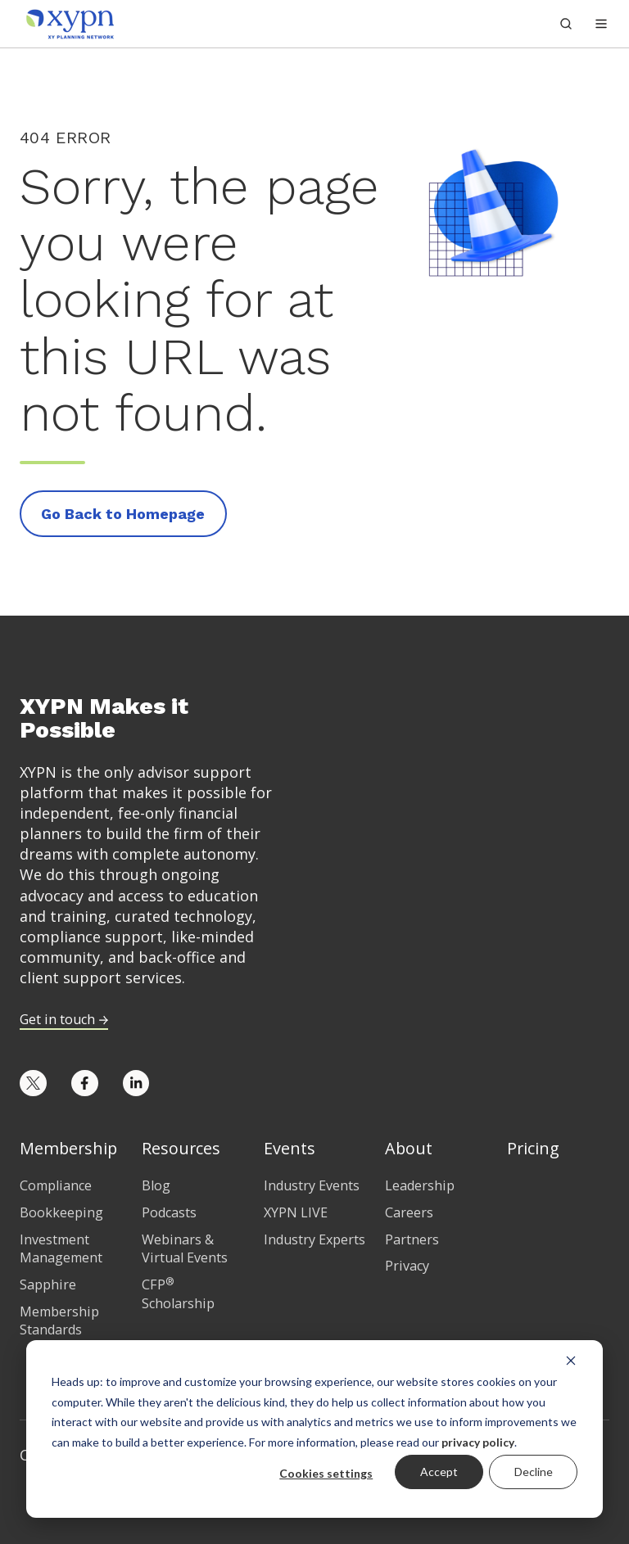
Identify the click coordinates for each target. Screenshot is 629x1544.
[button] (601, 23)
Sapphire (48, 1284)
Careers (409, 1212)
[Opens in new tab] (33, 1083)
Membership (68, 1148)
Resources (181, 1148)
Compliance (56, 1185)
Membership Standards (59, 1320)
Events (289, 1148)
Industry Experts (314, 1239)
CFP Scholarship (178, 1293)
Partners (412, 1239)
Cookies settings (326, 1473)
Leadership (420, 1185)
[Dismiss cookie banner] (571, 1359)
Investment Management (61, 1248)
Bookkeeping (61, 1212)
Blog (156, 1185)
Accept (439, 1472)
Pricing (533, 1148)
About (408, 1148)
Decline (533, 1472)
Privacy (407, 1266)
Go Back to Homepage (123, 513)
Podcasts (169, 1212)
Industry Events (312, 1185)
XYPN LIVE (296, 1212)
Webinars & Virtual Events (185, 1248)
